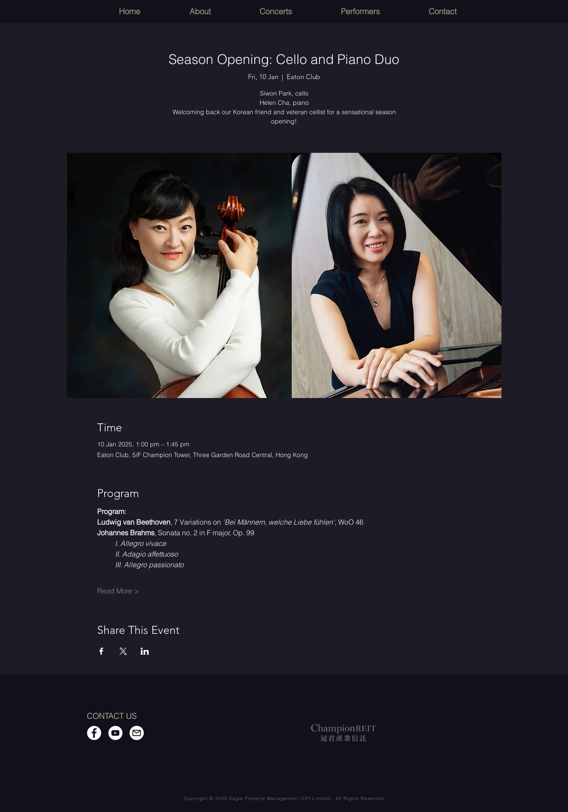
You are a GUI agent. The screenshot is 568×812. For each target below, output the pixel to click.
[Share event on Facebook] (101, 651)
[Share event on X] (123, 651)
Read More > (118, 590)
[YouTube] (115, 733)
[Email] (137, 733)
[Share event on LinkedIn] (145, 651)
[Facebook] (94, 733)
